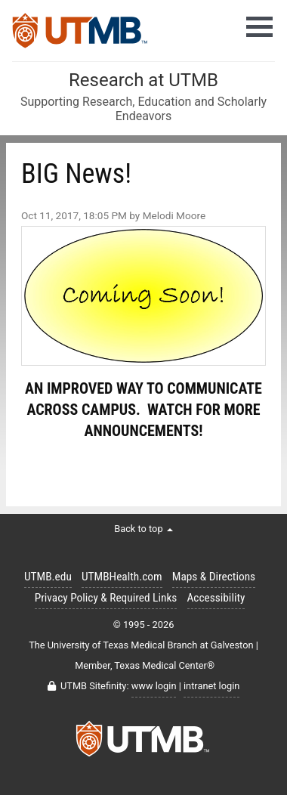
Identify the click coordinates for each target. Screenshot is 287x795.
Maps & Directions (213, 576)
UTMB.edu (48, 576)
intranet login (211, 685)
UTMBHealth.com (122, 576)
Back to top (143, 528)
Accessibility (216, 598)
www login (154, 685)
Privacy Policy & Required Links (106, 598)
